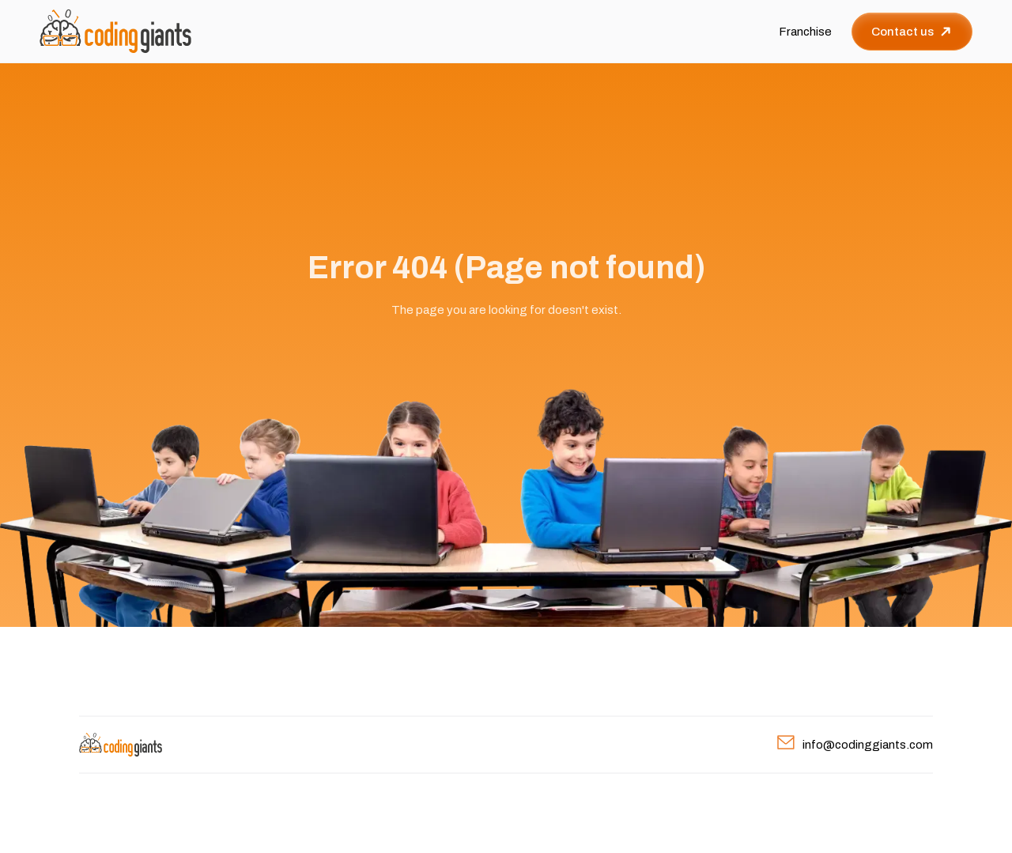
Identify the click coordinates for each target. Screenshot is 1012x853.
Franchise (805, 31)
